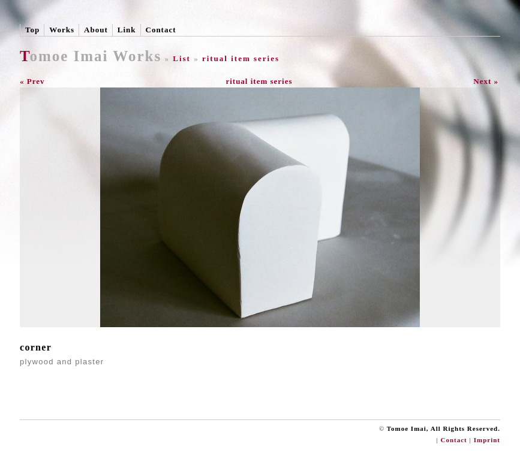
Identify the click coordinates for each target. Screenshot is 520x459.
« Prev (32, 81)
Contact (161, 29)
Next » (485, 81)
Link (127, 29)
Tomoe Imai (64, 56)
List (182, 58)
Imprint (487, 439)
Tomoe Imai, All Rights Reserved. (443, 428)
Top (32, 29)
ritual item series (240, 58)
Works (61, 29)
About (96, 29)
